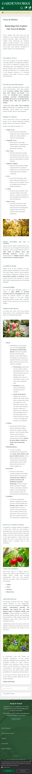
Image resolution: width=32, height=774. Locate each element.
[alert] (16, 767)
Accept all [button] (8, 770)
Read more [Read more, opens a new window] (15, 765)
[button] (16, 767)
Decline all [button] (23, 770)
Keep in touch (16, 719)
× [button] (30, 761)
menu (2, 8)
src (21, 8)
